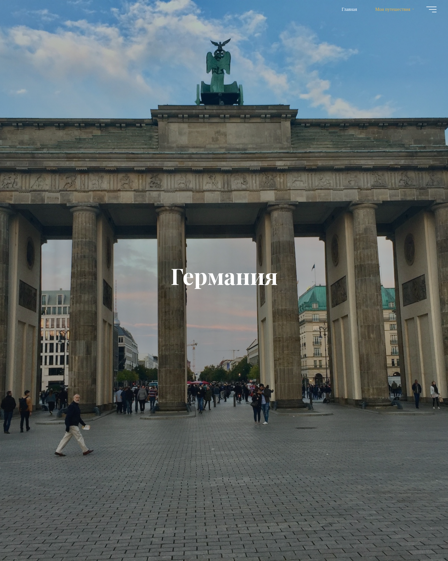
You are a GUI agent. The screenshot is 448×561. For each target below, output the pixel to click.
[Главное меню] (431, 9)
